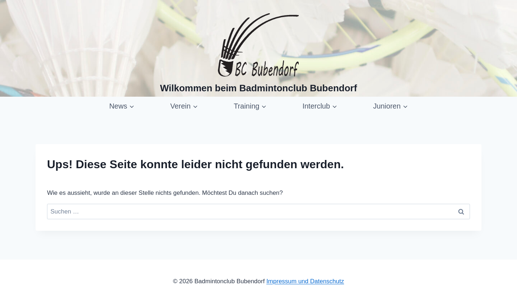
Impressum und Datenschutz (305, 281)
